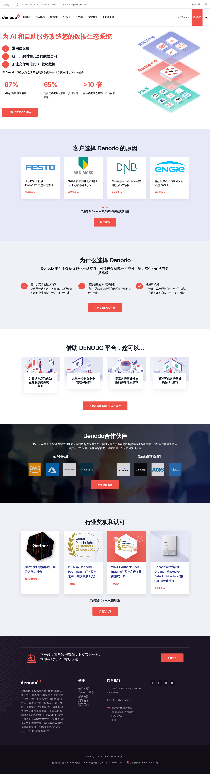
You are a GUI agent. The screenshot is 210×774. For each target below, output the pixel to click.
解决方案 (54, 17)
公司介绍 (83, 688)
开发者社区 (195, 4)
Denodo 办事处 (90, 762)
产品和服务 (40, 17)
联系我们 (197, 17)
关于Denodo (108, 17)
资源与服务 (93, 17)
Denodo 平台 (86, 692)
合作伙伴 (66, 17)
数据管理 (26, 17)
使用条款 (56, 762)
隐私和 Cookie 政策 (71, 762)
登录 (206, 4)
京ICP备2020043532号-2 (112, 762)
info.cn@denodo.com (76, 4)
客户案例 (79, 17)
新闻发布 (83, 700)
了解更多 (172, 657)
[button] (103, 207)
